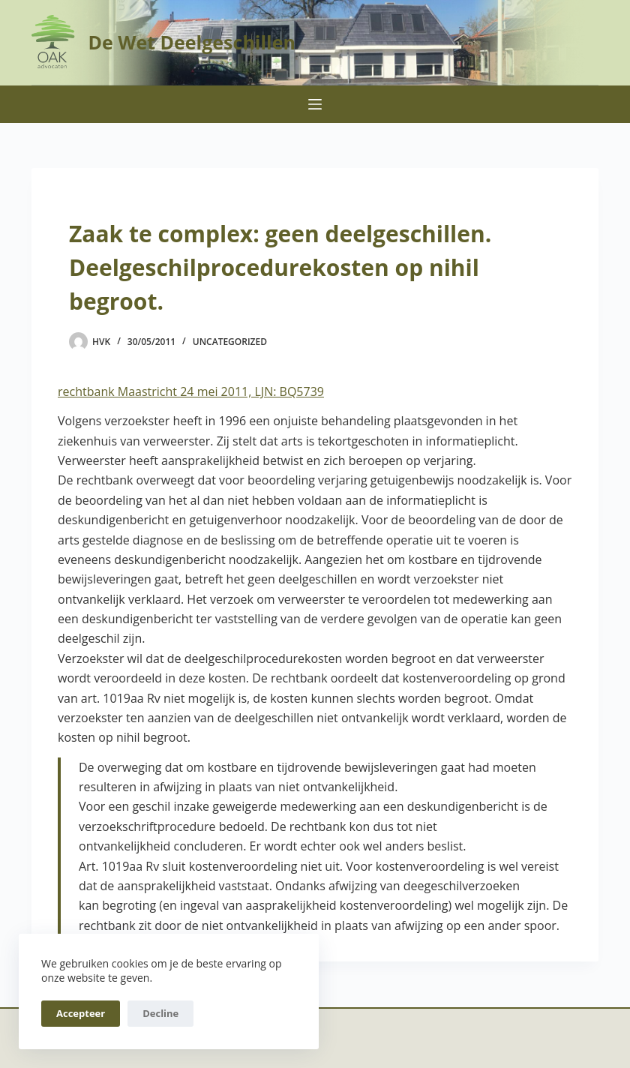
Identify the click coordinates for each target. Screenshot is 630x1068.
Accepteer (80, 1013)
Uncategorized (230, 341)
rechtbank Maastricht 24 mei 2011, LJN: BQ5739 (191, 391)
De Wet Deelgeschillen (191, 42)
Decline (160, 1013)
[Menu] (315, 104)
